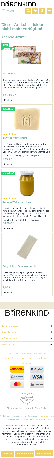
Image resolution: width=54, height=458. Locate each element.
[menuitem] (7, 11)
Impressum (27, 363)
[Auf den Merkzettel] (9, 100)
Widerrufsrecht (11, 358)
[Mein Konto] (42, 11)
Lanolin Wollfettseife (15, 137)
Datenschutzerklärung (30, 358)
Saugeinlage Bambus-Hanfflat (20, 266)
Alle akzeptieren (25, 453)
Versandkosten (44, 416)
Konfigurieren (44, 453)
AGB (45, 358)
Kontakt (9, 353)
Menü (8, 10)
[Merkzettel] (35, 11)
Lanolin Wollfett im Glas (17, 202)
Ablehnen (7, 453)
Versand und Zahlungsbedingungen (31, 353)
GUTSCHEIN (9, 73)
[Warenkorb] (49, 11)
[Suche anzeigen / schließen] (28, 11)
